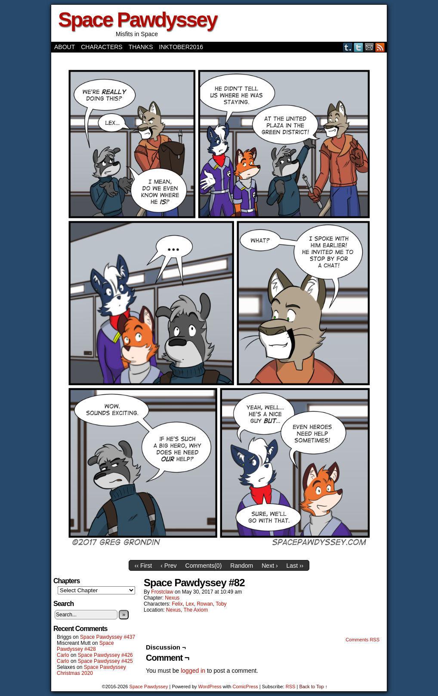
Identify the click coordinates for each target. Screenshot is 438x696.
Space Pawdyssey (137, 19)
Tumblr (347, 47)
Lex (189, 604)
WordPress (210, 686)
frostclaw (162, 592)
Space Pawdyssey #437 (107, 637)
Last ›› (295, 565)
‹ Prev (168, 565)
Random (241, 565)
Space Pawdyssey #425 (105, 661)
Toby (221, 604)
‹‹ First (143, 565)
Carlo (63, 655)
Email (369, 47)
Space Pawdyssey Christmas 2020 (91, 670)
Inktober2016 (181, 46)
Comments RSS (362, 639)
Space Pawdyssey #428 (85, 646)
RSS (380, 47)
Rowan (205, 604)
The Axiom (196, 610)
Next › (270, 565)
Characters (101, 46)
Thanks (141, 46)
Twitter (358, 47)
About (64, 46)
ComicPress (245, 686)
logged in (193, 670)
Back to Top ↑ (313, 686)
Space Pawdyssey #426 (105, 655)
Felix (177, 604)
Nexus (172, 598)
